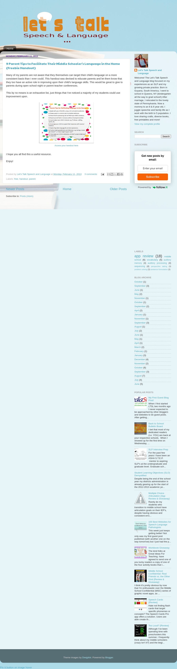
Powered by (153, 187)
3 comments (90, 174)
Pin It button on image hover (16, 667)
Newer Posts (15, 189)
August (138, 326)
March (137, 347)
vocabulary (152, 259)
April (136, 310)
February (139, 351)
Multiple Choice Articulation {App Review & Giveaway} (159, 496)
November (139, 298)
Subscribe (152, 176)
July (136, 330)
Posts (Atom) (26, 196)
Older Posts (118, 189)
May (136, 294)
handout (23, 179)
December (139, 359)
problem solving (140, 269)
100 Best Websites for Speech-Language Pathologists (159, 525)
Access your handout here (66, 145)
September (140, 286)
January (138, 314)
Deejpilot (86, 657)
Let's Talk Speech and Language (34, 174)
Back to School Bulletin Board (156, 425)
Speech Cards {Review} (155, 601)
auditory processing (157, 263)
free (16, 179)
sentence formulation (159, 269)
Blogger (109, 657)
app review (143, 256)
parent (32, 179)
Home (10, 48)
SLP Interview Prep (158, 449)
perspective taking (159, 266)
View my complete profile (147, 124)
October (138, 281)
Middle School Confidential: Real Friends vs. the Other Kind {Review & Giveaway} (159, 576)
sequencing (139, 266)
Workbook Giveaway (159, 547)
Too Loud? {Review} (158, 625)
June (136, 290)
